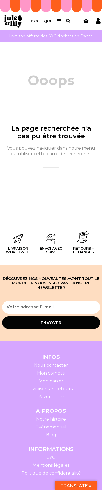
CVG (51, 457)
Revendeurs (51, 396)
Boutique (41, 20)
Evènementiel (51, 427)
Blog (51, 434)
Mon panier (51, 380)
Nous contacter (51, 365)
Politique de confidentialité (51, 473)
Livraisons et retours (51, 388)
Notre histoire (51, 419)
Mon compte (51, 373)
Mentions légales (51, 465)
